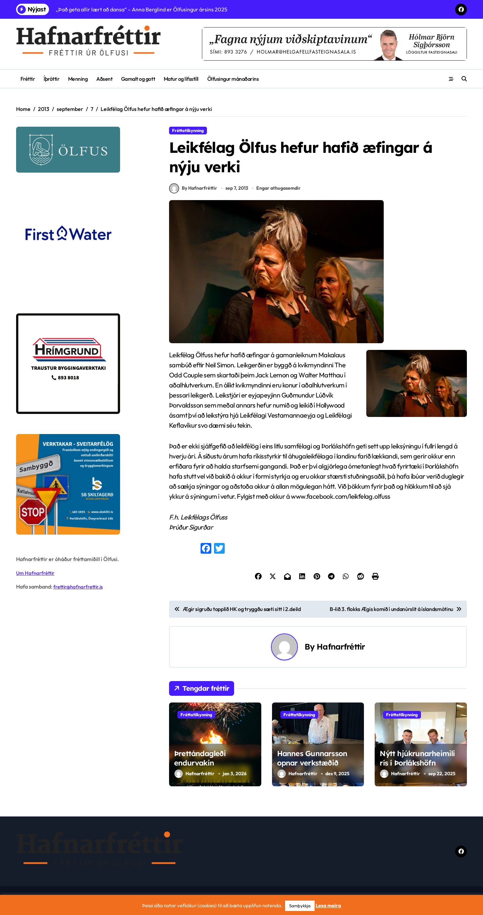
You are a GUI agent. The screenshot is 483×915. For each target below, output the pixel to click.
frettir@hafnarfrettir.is (80, 586)
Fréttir (27, 78)
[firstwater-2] (83, 243)
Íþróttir (51, 78)
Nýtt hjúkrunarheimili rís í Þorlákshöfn (417, 763)
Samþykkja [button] (300, 905)
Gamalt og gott (138, 78)
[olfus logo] (83, 150)
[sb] (83, 484)
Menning (78, 78)
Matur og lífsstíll (181, 78)
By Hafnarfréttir (193, 193)
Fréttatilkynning (188, 130)
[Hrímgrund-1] (83, 363)
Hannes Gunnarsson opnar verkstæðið (312, 763)
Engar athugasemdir (279, 193)
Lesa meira (328, 905)
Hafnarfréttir (341, 652)
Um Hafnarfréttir (36, 572)
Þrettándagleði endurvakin (200, 763)
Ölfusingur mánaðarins (233, 78)
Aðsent (104, 78)
